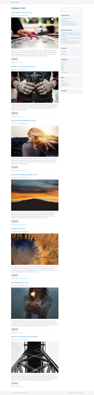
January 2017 (64, 54)
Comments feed (64, 83)
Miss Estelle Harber (65, 41)
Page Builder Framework (78, 392)
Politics (20, 224)
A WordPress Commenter (66, 32)
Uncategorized (64, 72)
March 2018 (63, 52)
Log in (62, 80)
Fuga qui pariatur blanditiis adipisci (23, 120)
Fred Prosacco (64, 42)
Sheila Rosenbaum (65, 34)
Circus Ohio (15, 2)
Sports (21, 116)
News (24, 170)
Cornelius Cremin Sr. (65, 38)
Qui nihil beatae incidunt (19, 282)
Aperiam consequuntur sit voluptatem (24, 337)
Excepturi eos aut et (18, 228)
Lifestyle (21, 62)
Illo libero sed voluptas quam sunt (23, 66)
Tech (24, 62)
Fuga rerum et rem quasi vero (21, 12)
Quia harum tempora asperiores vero (24, 174)
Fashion (17, 62)
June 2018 (63, 51)
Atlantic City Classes (65, 18)
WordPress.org (64, 85)
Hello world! (63, 19)
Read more (14, 59)
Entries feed (63, 82)
